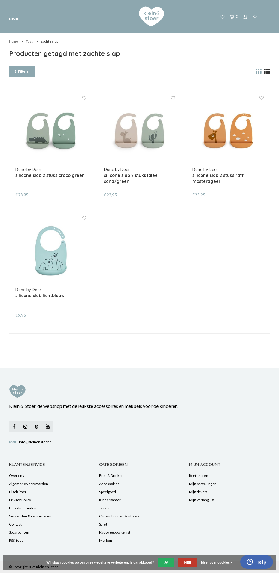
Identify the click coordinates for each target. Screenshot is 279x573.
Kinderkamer (110, 500)
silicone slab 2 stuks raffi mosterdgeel (218, 178)
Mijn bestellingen (203, 483)
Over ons (16, 475)
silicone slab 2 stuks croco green (50, 175)
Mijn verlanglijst (201, 500)
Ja (166, 562)
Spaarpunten (19, 532)
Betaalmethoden (22, 508)
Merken (105, 540)
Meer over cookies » (216, 562)
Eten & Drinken (111, 475)
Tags (29, 41)
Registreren (198, 475)
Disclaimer (17, 492)
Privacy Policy (20, 500)
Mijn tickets (198, 492)
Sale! (103, 524)
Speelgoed (107, 492)
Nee (187, 562)
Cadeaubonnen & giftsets (119, 516)
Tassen (105, 508)
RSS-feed (16, 540)
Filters (22, 71)
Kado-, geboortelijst (114, 532)
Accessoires (109, 483)
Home (13, 41)
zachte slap (49, 41)
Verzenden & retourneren (30, 516)
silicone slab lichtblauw (40, 295)
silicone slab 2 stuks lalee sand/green (131, 178)
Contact (15, 524)
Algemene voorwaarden (28, 483)
